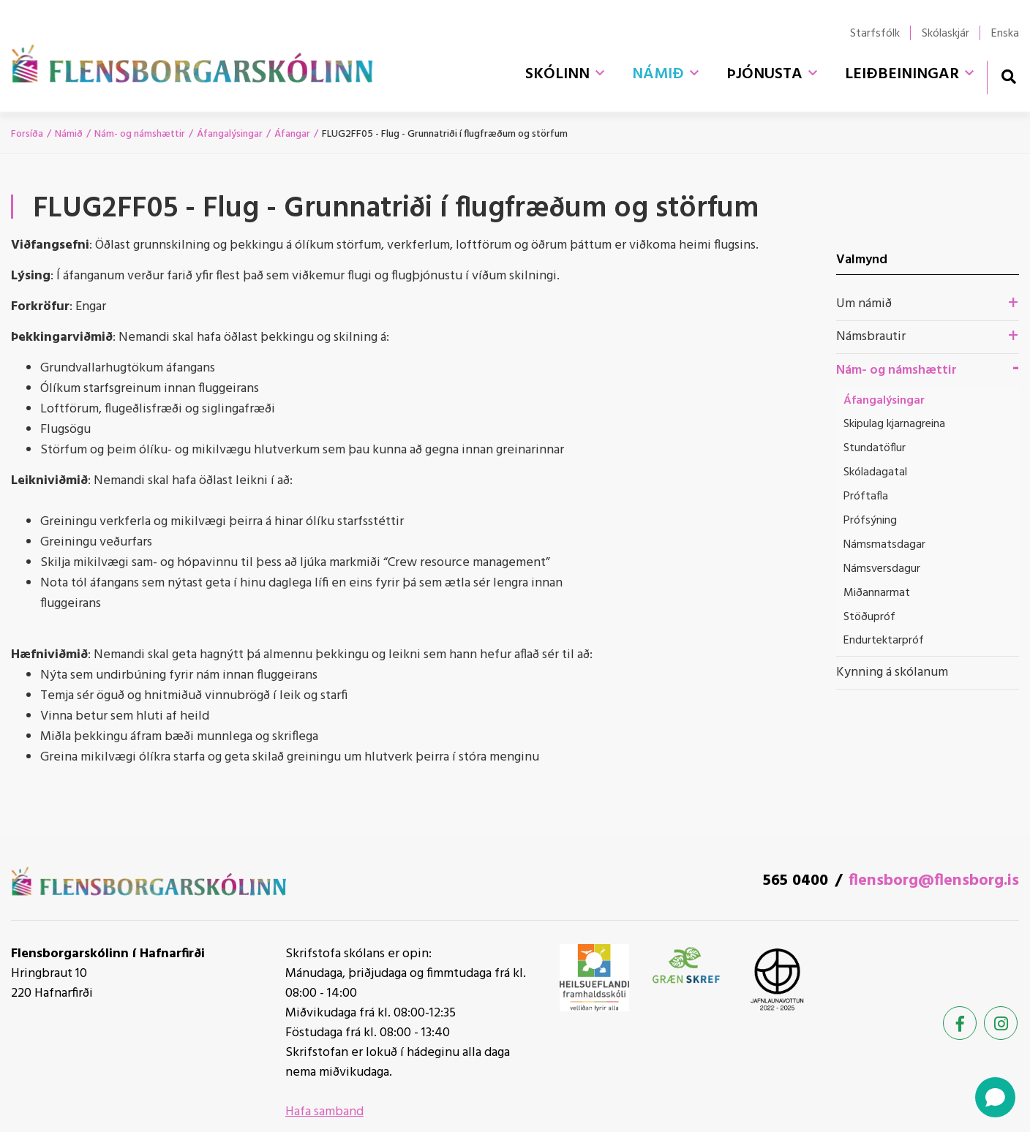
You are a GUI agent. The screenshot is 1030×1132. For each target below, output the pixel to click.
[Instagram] (1001, 1023)
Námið (69, 134)
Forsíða (27, 134)
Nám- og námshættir (139, 134)
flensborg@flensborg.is (934, 881)
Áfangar (292, 134)
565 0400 (795, 881)
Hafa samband (324, 1111)
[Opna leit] (1008, 76)
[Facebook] (960, 1023)
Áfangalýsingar (230, 134)
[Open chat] (995, 1097)
